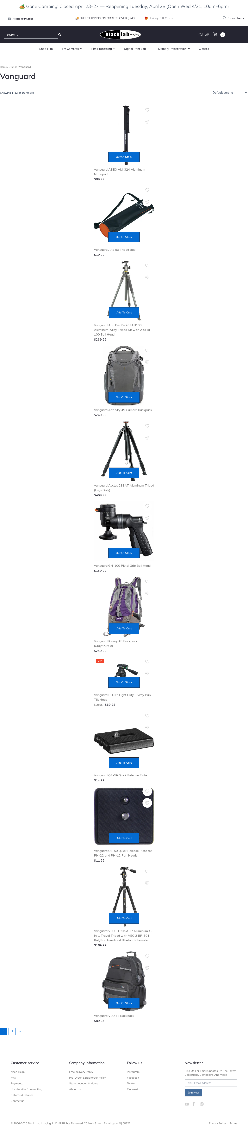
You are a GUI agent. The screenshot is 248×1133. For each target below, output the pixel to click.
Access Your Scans (23, 18)
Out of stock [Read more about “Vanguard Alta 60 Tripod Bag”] (124, 237)
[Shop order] (229, 92)
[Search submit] (59, 34)
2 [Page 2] (12, 1031)
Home (3, 66)
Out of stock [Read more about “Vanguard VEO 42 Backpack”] (124, 1003)
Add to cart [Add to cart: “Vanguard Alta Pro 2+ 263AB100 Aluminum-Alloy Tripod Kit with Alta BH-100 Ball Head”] (124, 312)
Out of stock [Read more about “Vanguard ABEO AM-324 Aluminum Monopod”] (124, 157)
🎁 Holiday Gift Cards (158, 18)
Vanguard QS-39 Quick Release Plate (120, 775)
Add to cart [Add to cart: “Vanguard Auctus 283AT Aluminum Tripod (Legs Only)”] (124, 473)
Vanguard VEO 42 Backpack (114, 1016)
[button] (72, 49)
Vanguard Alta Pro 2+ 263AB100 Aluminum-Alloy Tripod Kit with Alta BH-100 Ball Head (123, 329)
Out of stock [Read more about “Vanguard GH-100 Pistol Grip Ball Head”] (124, 553)
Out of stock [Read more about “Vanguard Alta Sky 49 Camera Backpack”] (124, 397)
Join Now (193, 1092)
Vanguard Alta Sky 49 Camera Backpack (123, 410)
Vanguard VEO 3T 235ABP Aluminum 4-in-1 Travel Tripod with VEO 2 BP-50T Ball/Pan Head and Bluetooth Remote (123, 935)
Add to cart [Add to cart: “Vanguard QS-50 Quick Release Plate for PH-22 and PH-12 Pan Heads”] (124, 838)
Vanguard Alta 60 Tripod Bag (114, 249)
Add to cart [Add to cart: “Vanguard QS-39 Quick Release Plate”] (124, 762)
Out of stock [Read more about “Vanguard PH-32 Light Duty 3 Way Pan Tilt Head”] (124, 682)
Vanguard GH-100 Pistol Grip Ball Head (122, 565)
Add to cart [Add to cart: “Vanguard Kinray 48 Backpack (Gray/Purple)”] (124, 628)
